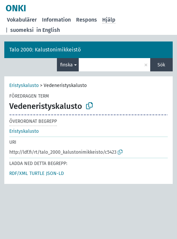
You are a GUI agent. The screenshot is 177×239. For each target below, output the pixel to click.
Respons (86, 20)
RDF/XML (18, 173)
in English (48, 30)
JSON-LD (55, 173)
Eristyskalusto (24, 85)
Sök (161, 65)
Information (56, 20)
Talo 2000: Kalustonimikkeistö (45, 49)
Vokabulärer (22, 20)
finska (66, 65)
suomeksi (22, 30)
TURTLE (36, 173)
